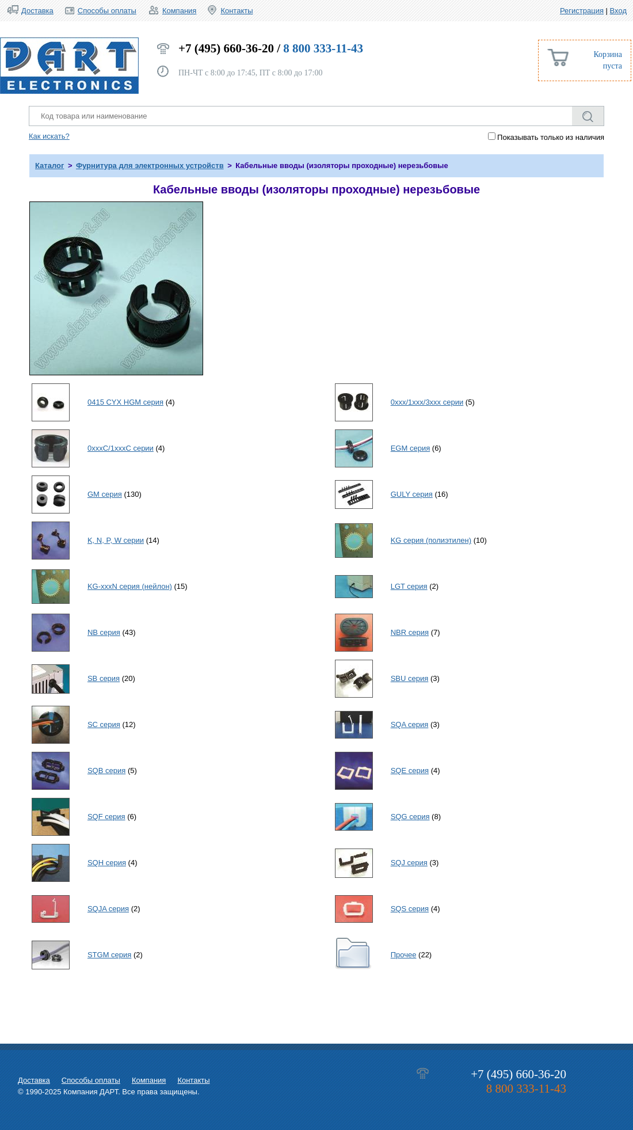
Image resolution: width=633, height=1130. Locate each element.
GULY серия (412, 494)
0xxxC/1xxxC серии (120, 448)
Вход (618, 10)
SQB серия (106, 770)
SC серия (103, 724)
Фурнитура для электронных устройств (150, 165)
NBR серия (410, 632)
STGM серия (109, 954)
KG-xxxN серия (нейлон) (129, 586)
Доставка (37, 10)
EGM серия (410, 448)
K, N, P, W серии (115, 540)
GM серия (104, 494)
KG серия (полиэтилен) (431, 540)
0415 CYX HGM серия (125, 402)
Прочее (404, 954)
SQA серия (410, 724)
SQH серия (106, 862)
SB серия (103, 678)
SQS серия (410, 908)
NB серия (103, 632)
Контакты (236, 10)
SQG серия (410, 816)
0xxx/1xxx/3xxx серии (427, 402)
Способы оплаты (107, 10)
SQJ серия (409, 862)
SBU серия (410, 678)
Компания (179, 10)
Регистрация (582, 10)
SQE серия (410, 770)
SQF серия (106, 816)
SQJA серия (108, 908)
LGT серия (409, 586)
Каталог (49, 165)
